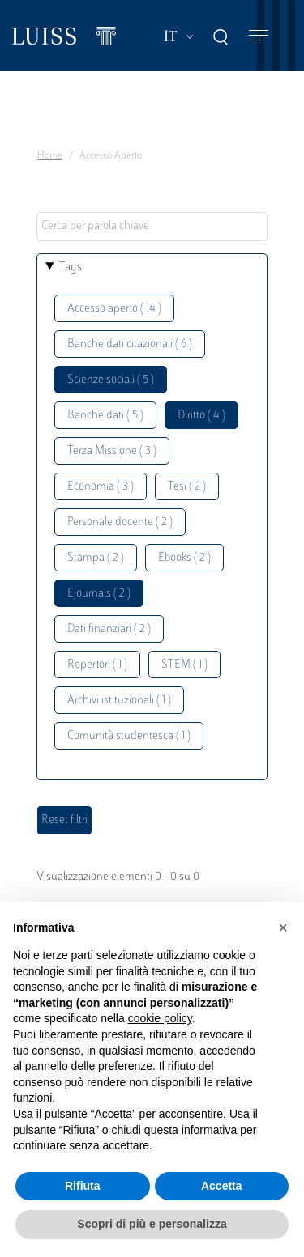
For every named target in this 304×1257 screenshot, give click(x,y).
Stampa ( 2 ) (95, 558)
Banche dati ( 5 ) (105, 416)
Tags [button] (70, 267)
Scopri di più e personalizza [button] (151, 1223)
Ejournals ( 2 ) (99, 594)
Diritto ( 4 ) (201, 416)
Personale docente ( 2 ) (120, 522)
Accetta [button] (221, 1185)
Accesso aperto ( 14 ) (114, 309)
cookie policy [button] (160, 1018)
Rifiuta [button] (83, 1185)
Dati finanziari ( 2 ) (109, 629)
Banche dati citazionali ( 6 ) (129, 344)
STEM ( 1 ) (184, 665)
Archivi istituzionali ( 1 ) (119, 700)
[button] (283, 928)
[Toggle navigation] (258, 36)
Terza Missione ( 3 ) (111, 451)
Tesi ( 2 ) (187, 487)
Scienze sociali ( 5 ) (110, 380)
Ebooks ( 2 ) (184, 558)
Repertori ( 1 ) (97, 665)
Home (49, 156)
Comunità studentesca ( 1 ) (129, 736)
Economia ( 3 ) (100, 487)
